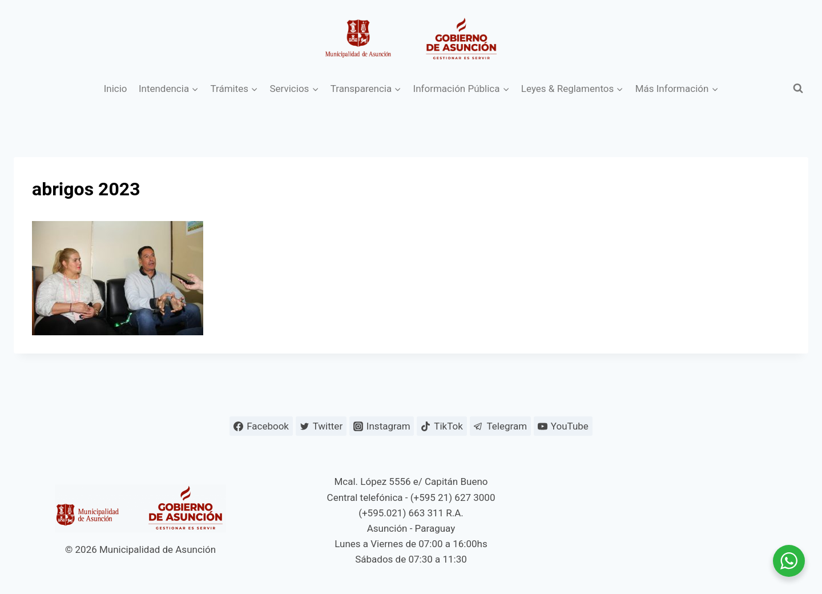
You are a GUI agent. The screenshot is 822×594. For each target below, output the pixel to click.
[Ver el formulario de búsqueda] (798, 88)
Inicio (115, 88)
